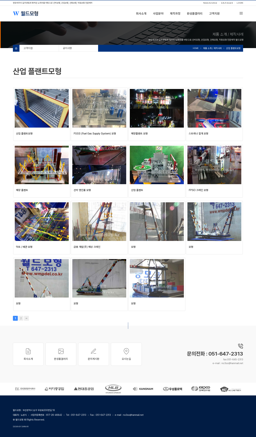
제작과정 (175, 13)
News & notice (210, 3)
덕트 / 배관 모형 (24, 246)
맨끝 (26, 318)
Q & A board (227, 3)
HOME (196, 48)
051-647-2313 (78, 415)
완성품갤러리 (195, 13)
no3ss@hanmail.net (133, 415)
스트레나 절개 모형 (198, 133)
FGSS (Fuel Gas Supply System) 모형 (95, 133)
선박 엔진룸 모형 (82, 190)
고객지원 (214, 13)
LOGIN (240, 3)
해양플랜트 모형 (139, 133)
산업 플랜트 (137, 190)
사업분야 (158, 13)
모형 (133, 246)
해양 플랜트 (22, 190)
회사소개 (141, 13)
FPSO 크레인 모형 (198, 190)
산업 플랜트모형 (24, 133)
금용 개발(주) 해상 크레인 (87, 246)
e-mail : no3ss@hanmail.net (228, 363)
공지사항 (67, 48)
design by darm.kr (20, 427)
